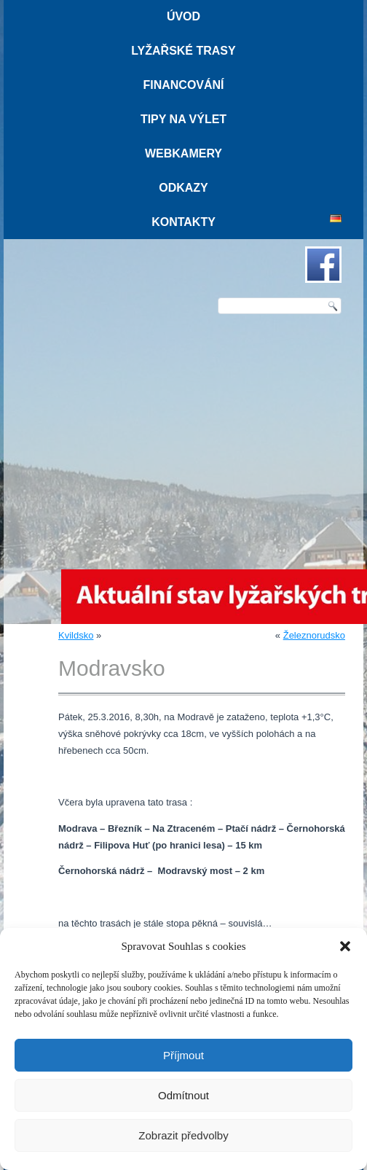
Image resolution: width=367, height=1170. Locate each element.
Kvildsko (75, 635)
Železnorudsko (314, 635)
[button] (345, 946)
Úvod (183, 16)
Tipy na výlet (183, 119)
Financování (183, 85)
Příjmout (183, 1055)
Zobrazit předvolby (183, 1135)
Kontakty (183, 222)
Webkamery (183, 153)
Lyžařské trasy (183, 50)
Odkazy (183, 188)
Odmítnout (183, 1095)
